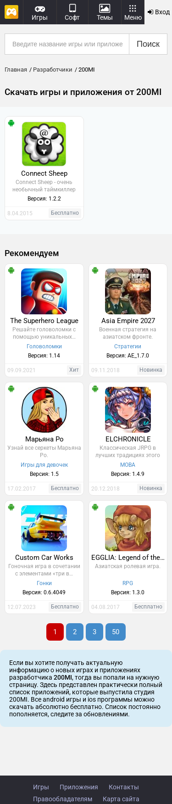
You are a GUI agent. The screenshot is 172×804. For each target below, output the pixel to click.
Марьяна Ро (44, 439)
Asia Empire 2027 (128, 321)
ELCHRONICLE (128, 439)
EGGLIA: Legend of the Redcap (129, 557)
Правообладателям (62, 799)
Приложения (79, 787)
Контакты (124, 787)
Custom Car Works (44, 557)
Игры (41, 787)
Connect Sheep (44, 173)
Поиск (148, 44)
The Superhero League (44, 321)
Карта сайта (121, 799)
